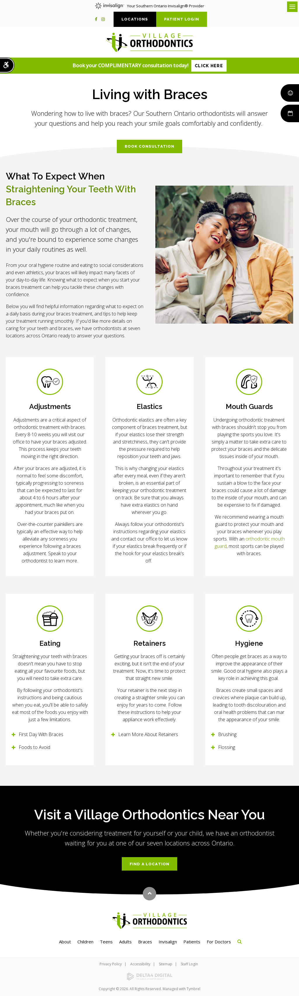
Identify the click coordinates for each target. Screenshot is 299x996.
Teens (106, 942)
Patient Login (181, 19)
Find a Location (150, 864)
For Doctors (219, 942)
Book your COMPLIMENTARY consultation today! (149, 66)
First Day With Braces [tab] (41, 734)
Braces (145, 942)
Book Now (289, 113)
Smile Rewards (289, 93)
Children (85, 942)
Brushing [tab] (227, 734)
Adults (125, 942)
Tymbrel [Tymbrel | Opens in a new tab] (193, 988)
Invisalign (168, 942)
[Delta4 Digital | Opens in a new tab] (149, 977)
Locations (134, 19)
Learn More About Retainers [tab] (148, 734)
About (65, 942)
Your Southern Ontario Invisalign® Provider (149, 5)
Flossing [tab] (226, 747)
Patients (191, 942)
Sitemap (165, 964)
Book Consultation (150, 146)
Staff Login (189, 964)
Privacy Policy (111, 964)
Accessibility (140, 964)
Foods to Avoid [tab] (34, 747)
